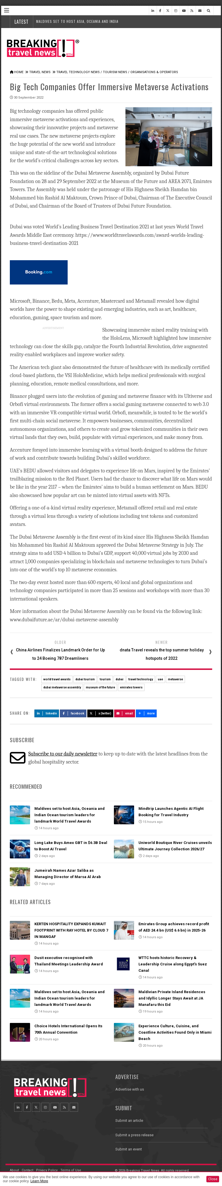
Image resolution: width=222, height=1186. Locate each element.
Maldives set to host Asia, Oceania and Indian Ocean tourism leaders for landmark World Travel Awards (69, 814)
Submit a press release (134, 1135)
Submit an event (128, 1149)
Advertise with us (129, 1089)
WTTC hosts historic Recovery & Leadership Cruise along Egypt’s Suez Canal (172, 964)
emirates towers (131, 687)
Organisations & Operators (154, 72)
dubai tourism (85, 679)
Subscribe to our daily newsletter (62, 754)
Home (18, 72)
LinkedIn (46, 713)
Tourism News (115, 72)
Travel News (40, 72)
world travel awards (57, 679)
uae (160, 679)
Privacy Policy (47, 1170)
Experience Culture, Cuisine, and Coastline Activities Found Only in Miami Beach (175, 1032)
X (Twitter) (100, 713)
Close (212, 1179)
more (146, 713)
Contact (27, 1170)
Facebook (73, 713)
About (14, 1170)
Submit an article (129, 1120)
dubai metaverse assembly (62, 687)
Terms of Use (70, 1170)
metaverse (175, 679)
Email (124, 713)
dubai (119, 679)
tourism (105, 679)
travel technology (140, 679)
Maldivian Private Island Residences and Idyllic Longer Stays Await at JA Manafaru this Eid (171, 998)
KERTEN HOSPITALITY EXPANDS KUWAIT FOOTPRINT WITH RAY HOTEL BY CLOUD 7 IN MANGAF (71, 930)
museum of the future (100, 687)
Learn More (39, 1181)
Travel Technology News (78, 72)
